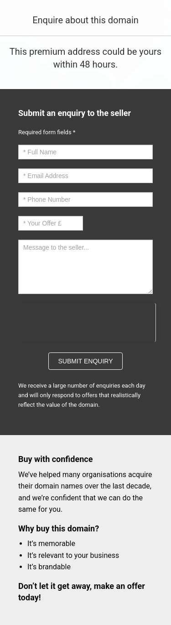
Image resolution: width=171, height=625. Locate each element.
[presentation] (86, 321)
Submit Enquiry (85, 361)
